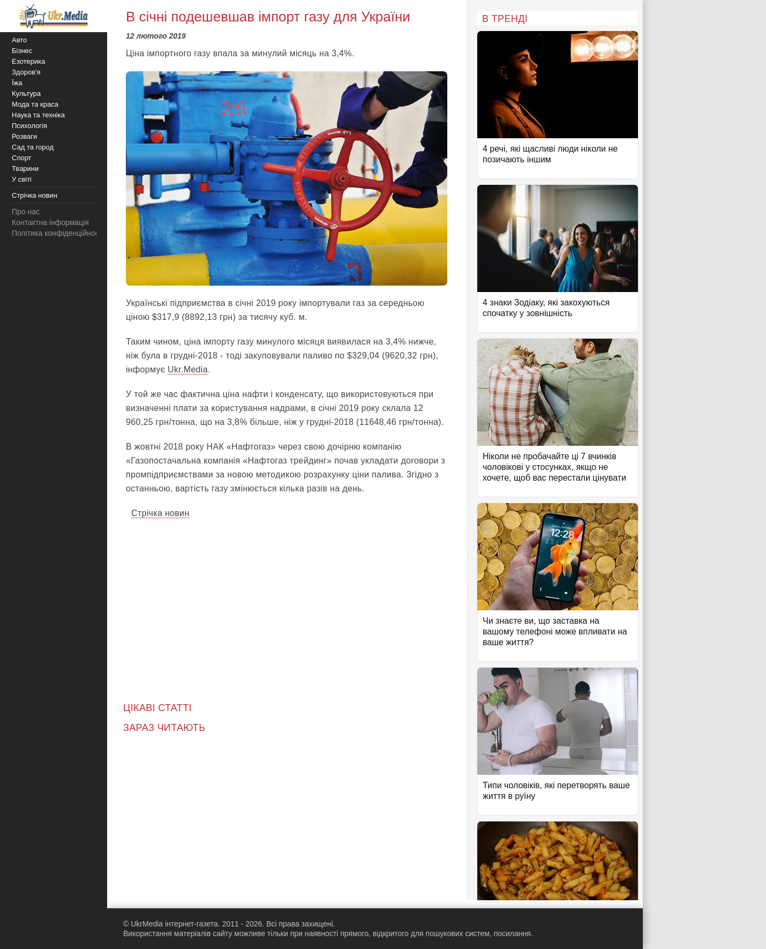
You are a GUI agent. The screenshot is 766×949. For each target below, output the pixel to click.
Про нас (26, 211)
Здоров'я (26, 72)
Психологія (29, 126)
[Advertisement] (286, 603)
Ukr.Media (188, 369)
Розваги (24, 136)
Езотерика (28, 61)
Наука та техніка (38, 115)
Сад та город (33, 147)
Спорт (22, 158)
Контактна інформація (50, 222)
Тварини (25, 169)
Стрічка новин (160, 513)
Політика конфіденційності (58, 233)
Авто (19, 40)
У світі (22, 179)
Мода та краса (35, 104)
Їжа (17, 83)
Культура (26, 93)
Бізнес (22, 51)
